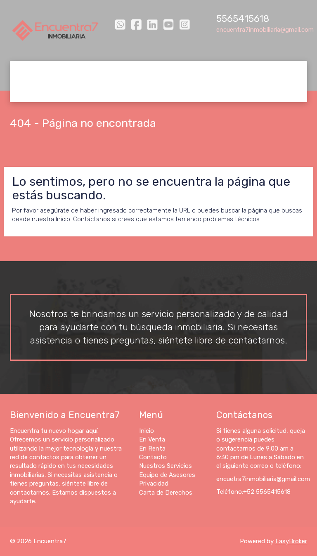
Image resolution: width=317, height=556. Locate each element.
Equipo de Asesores (264, 71)
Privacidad (37, 92)
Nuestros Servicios (195, 71)
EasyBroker (291, 541)
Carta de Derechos (93, 92)
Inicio (29, 71)
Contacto (141, 71)
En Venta (63, 71)
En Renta (101, 71)
